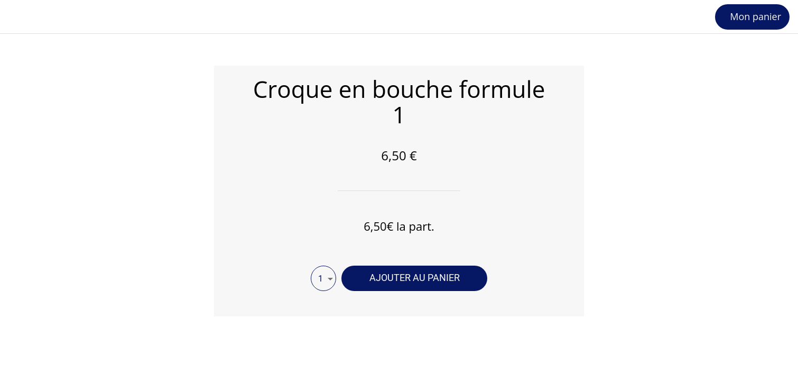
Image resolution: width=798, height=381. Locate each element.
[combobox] (323, 278)
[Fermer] (21, 17)
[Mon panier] (752, 17)
